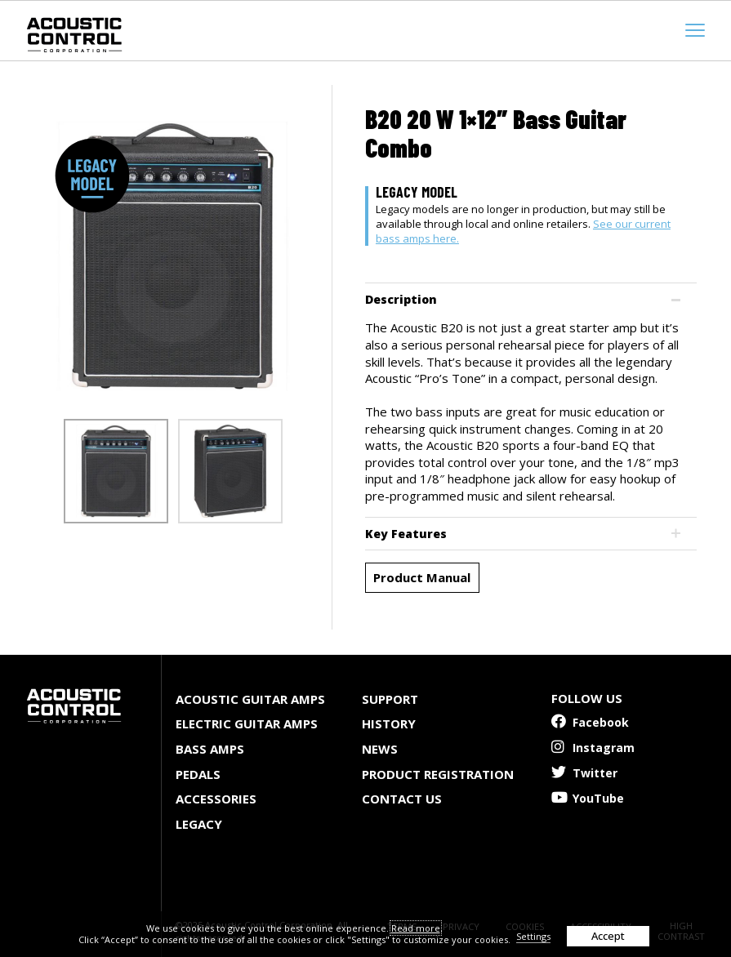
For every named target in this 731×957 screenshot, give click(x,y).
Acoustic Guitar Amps (250, 699)
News (380, 749)
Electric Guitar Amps (247, 723)
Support (390, 699)
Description (401, 299)
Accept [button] (608, 935)
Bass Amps (210, 749)
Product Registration (438, 774)
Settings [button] (533, 936)
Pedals (198, 774)
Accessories (216, 798)
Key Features (406, 533)
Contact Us (402, 798)
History (389, 723)
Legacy (199, 824)
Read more (415, 928)
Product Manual (421, 577)
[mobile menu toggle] (695, 30)
